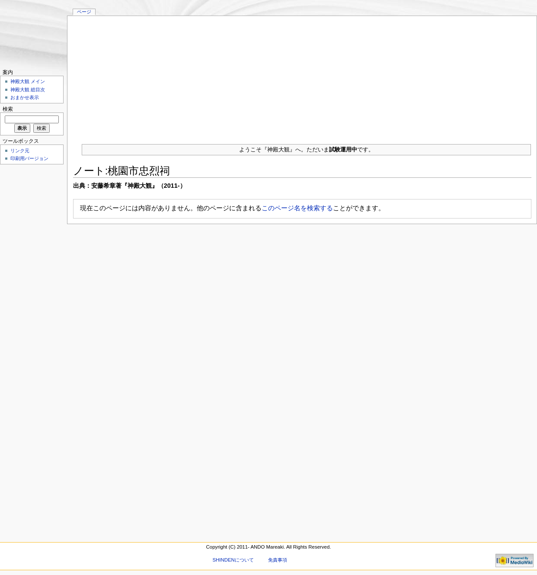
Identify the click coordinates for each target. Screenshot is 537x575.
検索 (8, 109)
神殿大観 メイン (27, 81)
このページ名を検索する (297, 208)
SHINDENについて (232, 559)
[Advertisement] (302, 76)
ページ (84, 11)
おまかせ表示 (24, 97)
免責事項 (277, 559)
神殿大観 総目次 (27, 89)
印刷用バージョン (29, 158)
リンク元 (19, 150)
